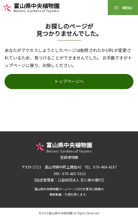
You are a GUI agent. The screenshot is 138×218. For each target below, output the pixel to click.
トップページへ (69, 81)
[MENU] (123, 7)
